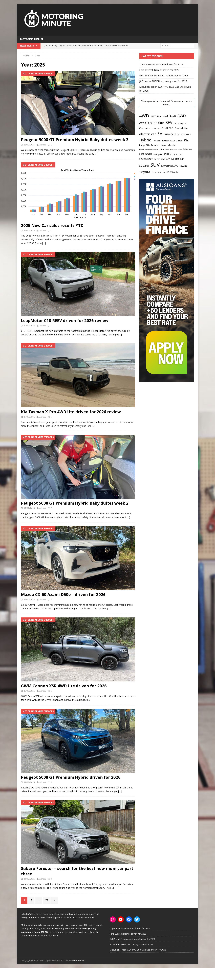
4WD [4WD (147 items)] (144, 116)
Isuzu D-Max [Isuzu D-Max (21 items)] (176, 140)
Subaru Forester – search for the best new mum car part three (77, 871)
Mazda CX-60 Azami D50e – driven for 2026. (63, 594)
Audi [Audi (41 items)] (172, 116)
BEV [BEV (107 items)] (168, 122)
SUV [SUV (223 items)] (155, 164)
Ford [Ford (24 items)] (188, 134)
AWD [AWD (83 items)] (181, 115)
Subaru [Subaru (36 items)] (144, 165)
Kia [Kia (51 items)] (186, 140)
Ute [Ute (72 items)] (166, 171)
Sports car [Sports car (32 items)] (177, 159)
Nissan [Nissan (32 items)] (187, 149)
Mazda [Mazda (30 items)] (171, 145)
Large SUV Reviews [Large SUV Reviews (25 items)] (149, 145)
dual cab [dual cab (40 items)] (168, 128)
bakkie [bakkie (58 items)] (159, 122)
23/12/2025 (29, 144)
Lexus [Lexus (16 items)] (163, 145)
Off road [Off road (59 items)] (145, 154)
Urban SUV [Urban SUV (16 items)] (156, 172)
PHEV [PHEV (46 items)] (167, 154)
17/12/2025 (29, 508)
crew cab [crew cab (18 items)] (156, 128)
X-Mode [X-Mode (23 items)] (174, 172)
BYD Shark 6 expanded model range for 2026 (163, 75)
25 (46, 900)
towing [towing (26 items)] (183, 165)
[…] (96, 153)
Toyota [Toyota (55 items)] (144, 171)
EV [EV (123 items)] (159, 133)
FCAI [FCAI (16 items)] (183, 134)
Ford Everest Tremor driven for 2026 (159, 70)
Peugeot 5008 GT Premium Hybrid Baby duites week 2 (74, 503)
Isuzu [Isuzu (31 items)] (165, 140)
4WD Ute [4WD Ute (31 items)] (156, 116)
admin (42, 144)
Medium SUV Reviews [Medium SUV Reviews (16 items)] (148, 149)
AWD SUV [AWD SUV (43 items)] (145, 123)
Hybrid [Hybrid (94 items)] (145, 140)
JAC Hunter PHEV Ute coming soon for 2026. (163, 81)
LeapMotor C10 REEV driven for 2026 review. (65, 320)
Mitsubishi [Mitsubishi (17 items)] (164, 149)
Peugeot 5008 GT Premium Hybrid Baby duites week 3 (74, 139)
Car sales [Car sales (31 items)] (144, 128)
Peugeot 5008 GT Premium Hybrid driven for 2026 (70, 777)
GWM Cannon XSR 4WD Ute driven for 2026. (64, 686)
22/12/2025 (29, 230)
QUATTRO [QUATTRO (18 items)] (177, 154)
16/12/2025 (29, 599)
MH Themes (79, 960)
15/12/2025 (29, 690)
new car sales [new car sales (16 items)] (176, 149)
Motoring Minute (32, 39)
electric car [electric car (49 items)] (147, 134)
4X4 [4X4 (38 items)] (165, 116)
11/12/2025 (29, 878)
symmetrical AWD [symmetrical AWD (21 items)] (169, 165)
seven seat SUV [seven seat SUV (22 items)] (162, 158)
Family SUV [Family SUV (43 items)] (171, 134)
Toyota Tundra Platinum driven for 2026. (161, 64)
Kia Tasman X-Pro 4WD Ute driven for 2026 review (71, 411)
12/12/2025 (29, 782)
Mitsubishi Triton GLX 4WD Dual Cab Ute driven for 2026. (138, 949)
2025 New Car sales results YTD (52, 225)
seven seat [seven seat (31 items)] (146, 158)
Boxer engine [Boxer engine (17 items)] (180, 123)
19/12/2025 (29, 325)
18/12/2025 (29, 416)
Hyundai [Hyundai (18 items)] (157, 140)
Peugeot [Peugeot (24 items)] (158, 154)
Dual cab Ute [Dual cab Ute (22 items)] (181, 128)
